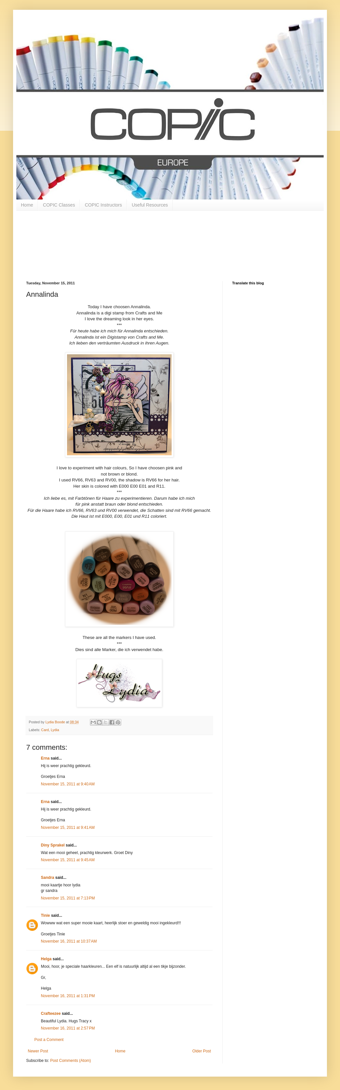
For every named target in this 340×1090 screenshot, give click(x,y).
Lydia (55, 730)
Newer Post (38, 1051)
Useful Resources (150, 205)
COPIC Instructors (103, 205)
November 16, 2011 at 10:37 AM (69, 941)
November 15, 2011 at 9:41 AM (67, 827)
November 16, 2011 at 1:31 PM (68, 996)
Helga (46, 959)
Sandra (47, 877)
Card (45, 730)
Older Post (201, 1051)
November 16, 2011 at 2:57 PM (68, 1028)
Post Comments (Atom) (70, 1060)
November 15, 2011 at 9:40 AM (67, 784)
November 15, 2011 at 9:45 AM (67, 860)
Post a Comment (48, 1039)
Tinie (45, 915)
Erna (45, 758)
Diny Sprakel (53, 845)
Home (27, 205)
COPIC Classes (59, 205)
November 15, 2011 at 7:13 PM (68, 898)
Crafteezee (51, 1013)
